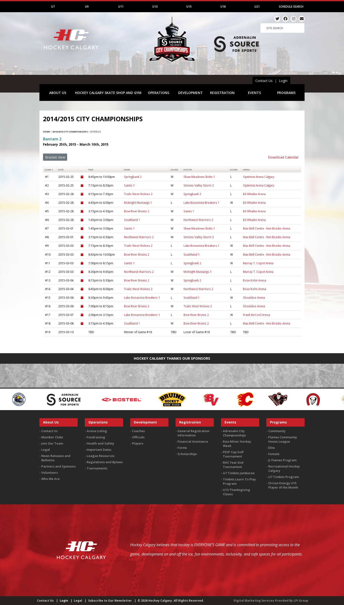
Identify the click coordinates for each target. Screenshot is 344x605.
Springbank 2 (133, 177)
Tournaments (97, 468)
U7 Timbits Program (283, 477)
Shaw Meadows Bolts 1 (199, 177)
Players (137, 443)
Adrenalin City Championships (234, 433)
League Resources (100, 456)
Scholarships (187, 454)
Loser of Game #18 (196, 332)
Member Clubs (52, 437)
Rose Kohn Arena (254, 280)
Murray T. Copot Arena (258, 263)
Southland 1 (132, 220)
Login (283, 80)
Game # (49, 170)
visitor (187, 170)
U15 (189, 7)
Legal (45, 449)
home (127, 170)
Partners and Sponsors (58, 466)
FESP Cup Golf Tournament (233, 454)
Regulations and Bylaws (105, 462)
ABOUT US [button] (57, 92)
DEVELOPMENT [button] (190, 92)
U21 (257, 7)
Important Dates (99, 449)
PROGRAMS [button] (286, 92)
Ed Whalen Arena (254, 194)
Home (46, 131)
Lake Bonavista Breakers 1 (201, 202)
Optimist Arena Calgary (258, 177)
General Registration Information (193, 433)
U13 (155, 7)
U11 (121, 7)
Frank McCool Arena (256, 315)
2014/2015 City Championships (70, 131)
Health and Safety (100, 443)
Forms (182, 448)
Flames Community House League (282, 439)
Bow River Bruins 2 (136, 211)
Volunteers (49, 472)
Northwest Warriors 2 (198, 220)
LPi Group (301, 601)
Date (61, 170)
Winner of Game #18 (138, 332)
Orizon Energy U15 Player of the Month (283, 485)
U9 (87, 7)
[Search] (282, 28)
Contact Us (264, 80)
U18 (223, 7)
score (174, 170)
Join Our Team (52, 443)
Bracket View (55, 157)
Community (276, 431)
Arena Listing (97, 431)
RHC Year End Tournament (233, 464)
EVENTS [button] (254, 92)
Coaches (138, 431)
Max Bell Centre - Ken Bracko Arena (266, 228)
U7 (53, 7)
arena (246, 170)
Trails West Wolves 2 (138, 194)
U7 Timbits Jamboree (239, 473)
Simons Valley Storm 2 (198, 185)
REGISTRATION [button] (222, 92)
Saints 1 (129, 185)
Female (274, 454)
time (90, 170)
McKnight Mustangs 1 (138, 202)
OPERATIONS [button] (158, 92)
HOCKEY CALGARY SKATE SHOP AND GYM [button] (108, 92)
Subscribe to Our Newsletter (110, 601)
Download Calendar (283, 157)
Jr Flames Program (282, 460)
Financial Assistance (192, 441)
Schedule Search (291, 7)
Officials (138, 437)
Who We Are (50, 479)
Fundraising (96, 437)
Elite (271, 448)
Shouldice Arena (254, 297)
